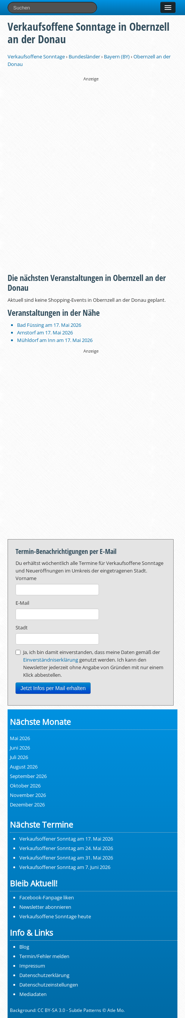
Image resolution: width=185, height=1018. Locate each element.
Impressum (32, 965)
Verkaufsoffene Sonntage (36, 56)
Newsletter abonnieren (45, 906)
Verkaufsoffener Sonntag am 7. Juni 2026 (64, 867)
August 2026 (24, 766)
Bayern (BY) (117, 56)
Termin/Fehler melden (44, 956)
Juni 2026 (20, 747)
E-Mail (22, 602)
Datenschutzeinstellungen (48, 984)
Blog (24, 946)
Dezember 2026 (27, 804)
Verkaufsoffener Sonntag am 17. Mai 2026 (66, 838)
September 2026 (28, 776)
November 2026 (28, 795)
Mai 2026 (20, 738)
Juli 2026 (19, 757)
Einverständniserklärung (50, 659)
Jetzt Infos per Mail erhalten (53, 688)
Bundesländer (84, 56)
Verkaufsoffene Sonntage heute (55, 916)
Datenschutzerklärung (44, 975)
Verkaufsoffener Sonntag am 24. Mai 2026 (66, 848)
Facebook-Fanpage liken (46, 897)
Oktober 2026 (25, 785)
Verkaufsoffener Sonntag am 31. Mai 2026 (66, 857)
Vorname (26, 578)
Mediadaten (33, 994)
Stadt (22, 627)
